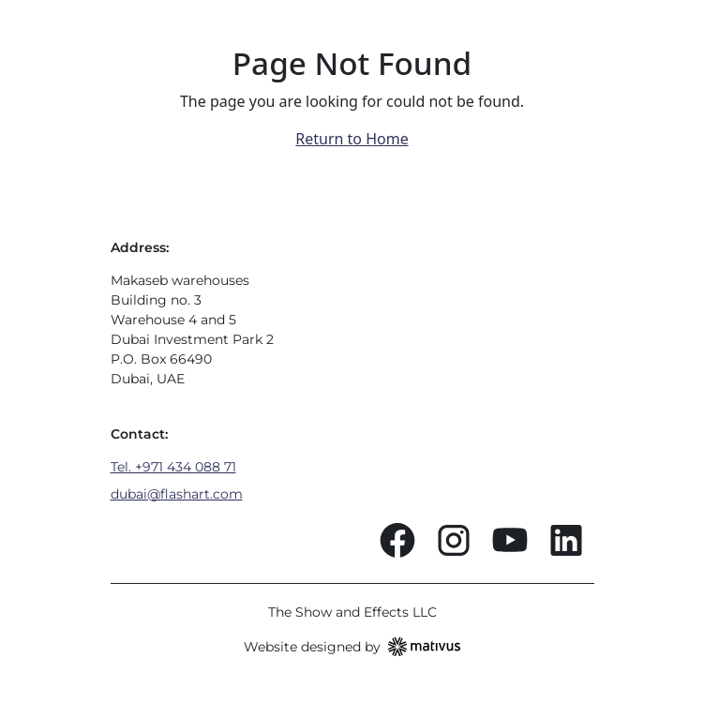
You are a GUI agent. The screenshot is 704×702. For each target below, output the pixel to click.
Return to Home (351, 138)
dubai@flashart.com (177, 493)
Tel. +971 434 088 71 (173, 466)
